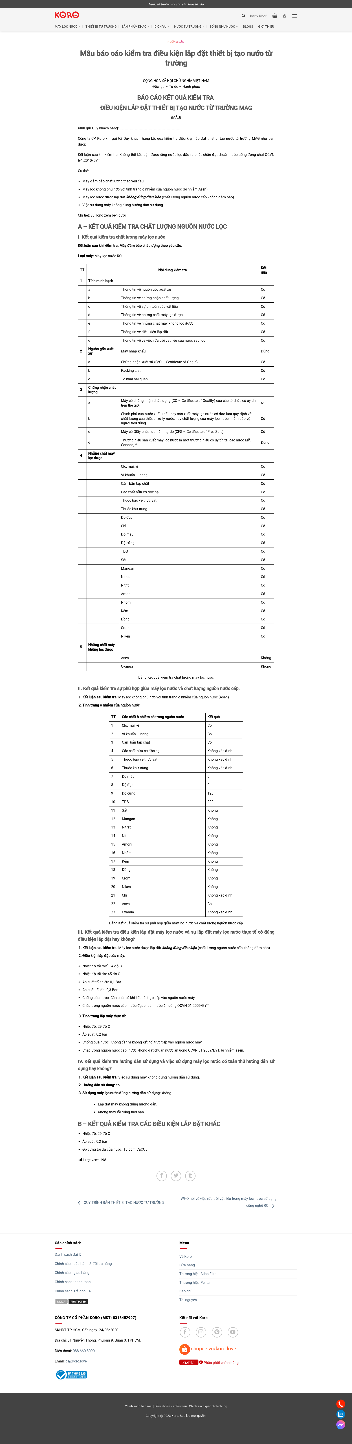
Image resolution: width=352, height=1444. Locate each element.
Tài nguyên (188, 1300)
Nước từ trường (189, 26)
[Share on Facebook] (161, 1176)
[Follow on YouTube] (233, 1332)
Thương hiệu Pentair (195, 1282)
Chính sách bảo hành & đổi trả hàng (83, 1264)
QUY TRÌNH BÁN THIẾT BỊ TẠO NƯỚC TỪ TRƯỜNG (120, 1203)
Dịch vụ (161, 26)
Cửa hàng (187, 1265)
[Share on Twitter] (176, 1176)
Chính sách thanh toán (73, 1282)
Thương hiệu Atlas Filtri (197, 1274)
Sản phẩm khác (135, 26)
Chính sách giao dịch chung (208, 1406)
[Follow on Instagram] (201, 1332)
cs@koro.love (76, 1361)
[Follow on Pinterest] (217, 1332)
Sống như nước (224, 26)
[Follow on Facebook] (185, 1332)
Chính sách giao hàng (72, 1273)
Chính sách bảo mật (139, 1406)
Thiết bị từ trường (101, 26)
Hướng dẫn (175, 42)
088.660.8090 (84, 1351)
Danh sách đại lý (68, 1254)
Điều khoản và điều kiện (171, 1406)
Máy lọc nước (67, 26)
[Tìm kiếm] (243, 15)
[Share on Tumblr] (190, 1176)
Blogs (248, 26)
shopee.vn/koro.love (213, 1348)
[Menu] (294, 15)
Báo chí (185, 1291)
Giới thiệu (266, 26)
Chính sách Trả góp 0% (73, 1291)
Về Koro (185, 1256)
